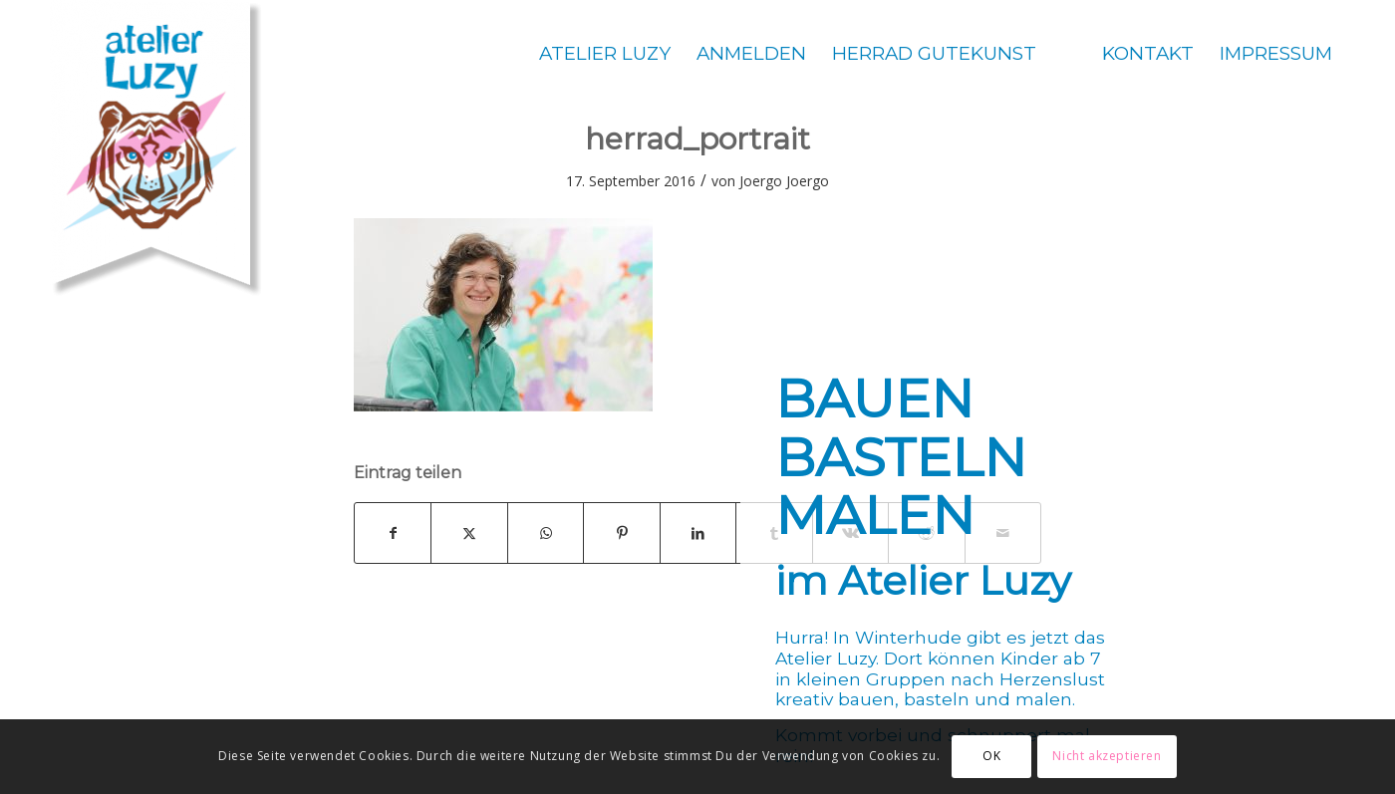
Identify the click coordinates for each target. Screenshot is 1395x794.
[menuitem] (605, 53)
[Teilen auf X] (468, 533)
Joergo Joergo (784, 180)
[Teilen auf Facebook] (392, 533)
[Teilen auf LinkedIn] (698, 533)
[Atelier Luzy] (155, 149)
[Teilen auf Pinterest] (621, 533)
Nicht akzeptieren (1106, 755)
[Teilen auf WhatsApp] (545, 533)
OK (991, 755)
